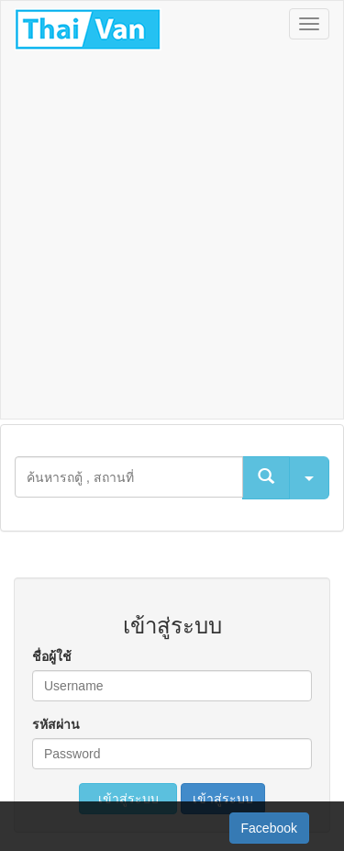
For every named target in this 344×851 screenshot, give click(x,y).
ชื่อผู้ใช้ (52, 656)
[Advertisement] (172, 237)
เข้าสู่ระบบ (128, 798)
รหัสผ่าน (56, 724)
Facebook (269, 828)
